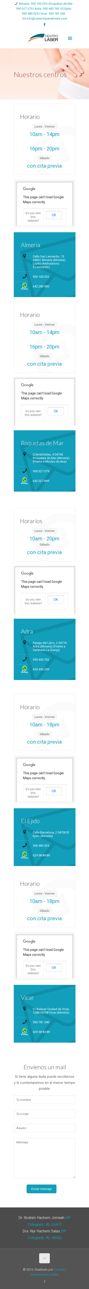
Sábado (44, 158)
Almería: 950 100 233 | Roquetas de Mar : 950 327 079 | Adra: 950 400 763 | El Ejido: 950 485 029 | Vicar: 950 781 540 (44, 8)
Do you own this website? (33, 216)
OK (54, 215)
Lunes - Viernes (44, 126)
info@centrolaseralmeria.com (47, 18)
